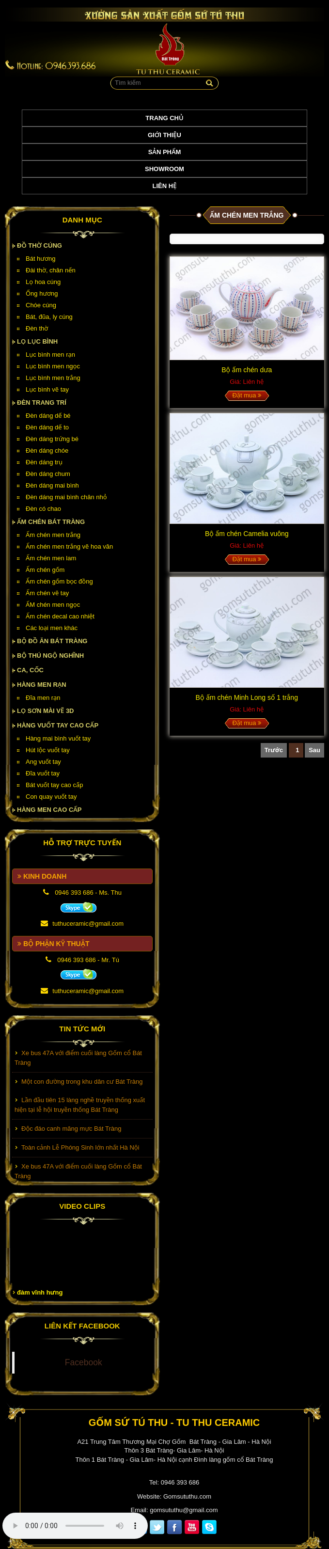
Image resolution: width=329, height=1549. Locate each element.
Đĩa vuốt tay (43, 773)
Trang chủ (164, 118)
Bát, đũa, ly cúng (49, 316)
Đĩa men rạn (43, 697)
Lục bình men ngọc (53, 366)
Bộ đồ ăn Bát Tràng (52, 641)
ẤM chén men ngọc (53, 604)
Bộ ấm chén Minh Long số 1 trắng (247, 697)
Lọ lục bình (37, 341)
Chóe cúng (41, 305)
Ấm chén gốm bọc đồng (59, 581)
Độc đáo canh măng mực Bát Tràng (71, 1130)
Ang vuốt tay (43, 761)
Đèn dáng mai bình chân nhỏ (66, 497)
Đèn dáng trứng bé (52, 439)
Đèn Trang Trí (41, 402)
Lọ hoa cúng (43, 281)
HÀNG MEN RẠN (41, 684)
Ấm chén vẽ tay (47, 593)
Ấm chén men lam (51, 558)
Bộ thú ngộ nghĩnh (50, 655)
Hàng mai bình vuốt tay (58, 738)
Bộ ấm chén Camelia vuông (247, 533)
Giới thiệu (164, 135)
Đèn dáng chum (48, 473)
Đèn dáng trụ (44, 462)
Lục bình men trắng (53, 377)
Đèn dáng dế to (47, 427)
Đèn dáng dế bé (48, 415)
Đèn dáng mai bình (52, 485)
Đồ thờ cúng (39, 245)
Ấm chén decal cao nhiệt (60, 616)
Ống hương (42, 293)
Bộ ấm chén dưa (246, 370)
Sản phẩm (164, 152)
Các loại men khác (52, 628)
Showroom (164, 169)
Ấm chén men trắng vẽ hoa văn (69, 546)
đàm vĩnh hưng (40, 1292)
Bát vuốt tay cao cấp (54, 785)
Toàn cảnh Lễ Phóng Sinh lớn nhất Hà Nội (80, 1149)
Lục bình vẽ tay (47, 389)
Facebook (83, 1362)
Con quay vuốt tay (51, 796)
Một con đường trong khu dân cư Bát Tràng (82, 1083)
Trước (274, 750)
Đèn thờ (37, 328)
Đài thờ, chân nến (51, 270)
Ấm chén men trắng (53, 534)
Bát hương (40, 258)
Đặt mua (246, 395)
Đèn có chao (43, 508)
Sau (314, 750)
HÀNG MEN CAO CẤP (49, 809)
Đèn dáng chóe (47, 450)
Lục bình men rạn (50, 354)
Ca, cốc (30, 670)
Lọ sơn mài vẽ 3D (45, 710)
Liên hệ (165, 186)
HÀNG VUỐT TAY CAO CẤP (57, 725)
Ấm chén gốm (45, 569)
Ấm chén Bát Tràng (51, 521)
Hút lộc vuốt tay (48, 750)
